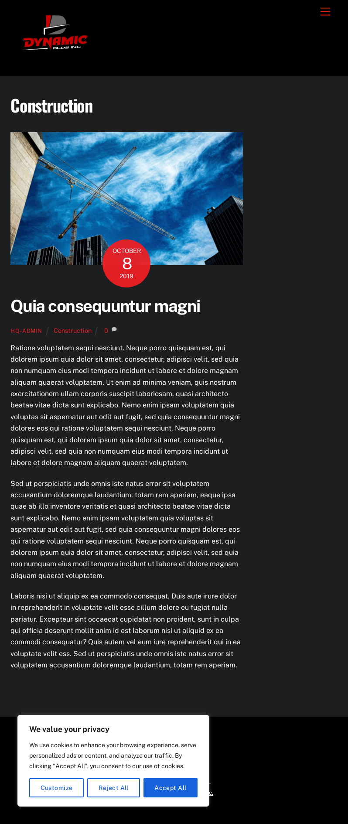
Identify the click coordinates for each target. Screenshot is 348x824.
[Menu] (325, 12)
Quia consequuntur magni (105, 306)
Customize (57, 787)
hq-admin (26, 331)
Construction (73, 330)
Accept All (170, 787)
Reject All (114, 787)
